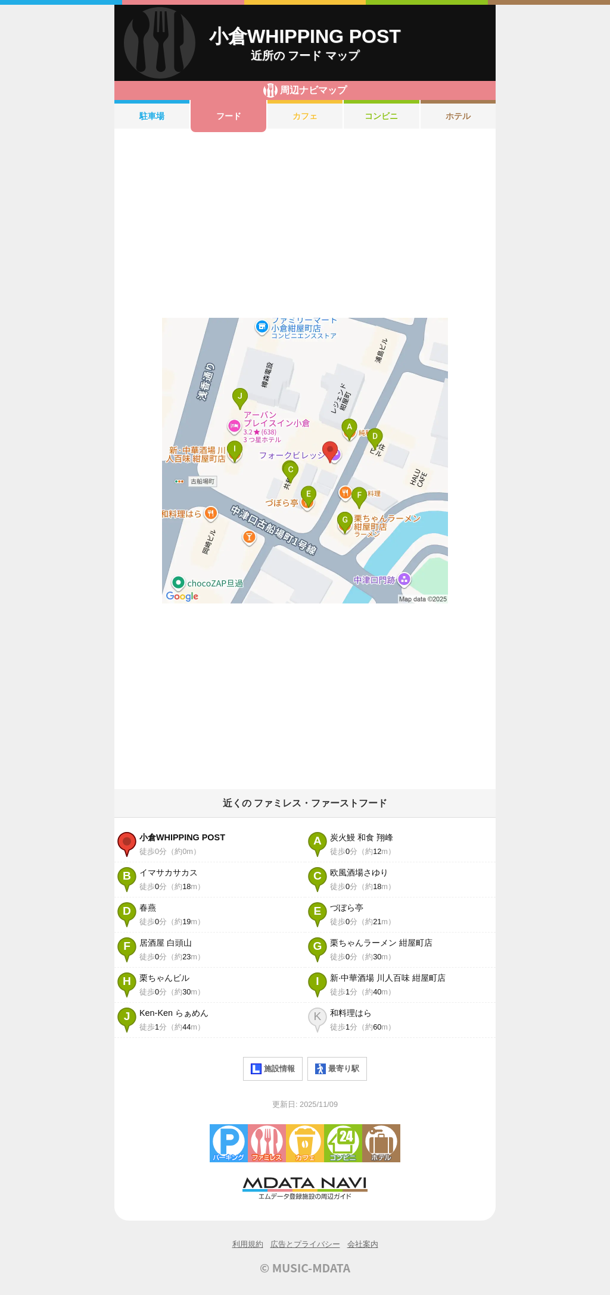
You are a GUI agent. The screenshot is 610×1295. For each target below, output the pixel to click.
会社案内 (362, 1244)
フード (228, 116)
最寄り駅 (337, 1068)
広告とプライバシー (305, 1244)
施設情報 (273, 1068)
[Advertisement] (305, 225)
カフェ (305, 116)
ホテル (458, 116)
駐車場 (151, 116)
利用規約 (247, 1244)
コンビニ (381, 116)
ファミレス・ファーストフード (267, 1143)
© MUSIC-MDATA (305, 1267)
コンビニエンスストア (343, 1143)
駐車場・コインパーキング (229, 1143)
